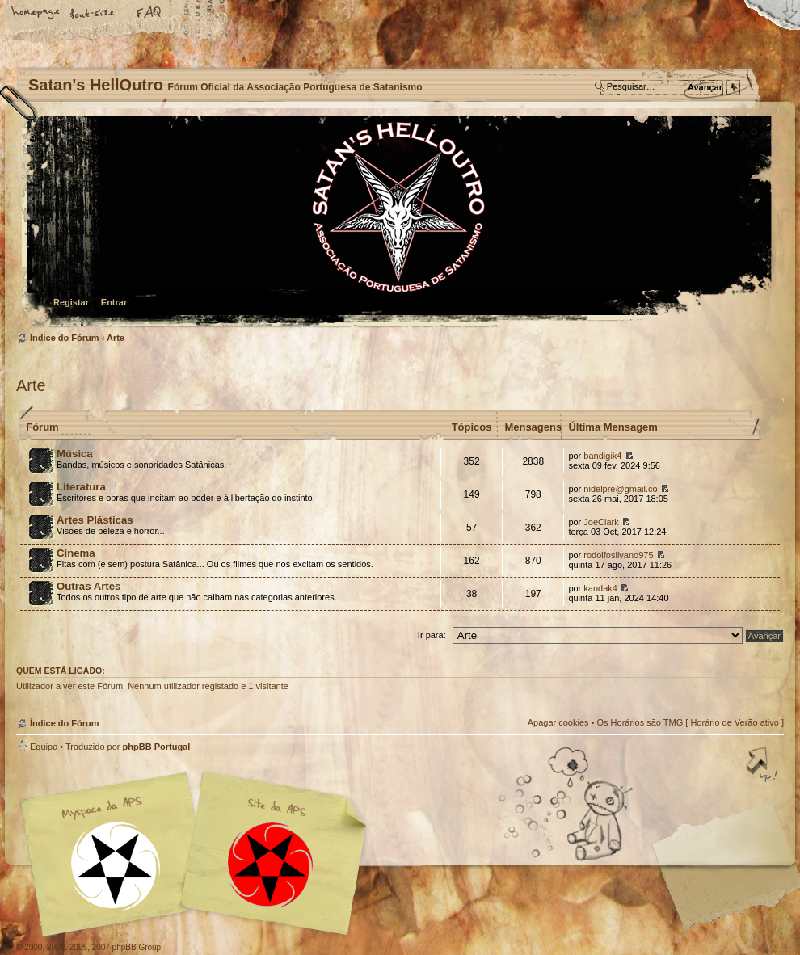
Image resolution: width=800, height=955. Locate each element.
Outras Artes (88, 586)
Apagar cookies (558, 722)
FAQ (149, 13)
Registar (71, 302)
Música (75, 454)
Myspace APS (198, 854)
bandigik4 (602, 456)
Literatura (81, 487)
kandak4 (600, 588)
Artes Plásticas (95, 520)
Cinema (76, 553)
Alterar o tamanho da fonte (93, 13)
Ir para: (432, 635)
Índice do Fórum (398, 223)
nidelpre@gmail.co (620, 489)
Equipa (43, 746)
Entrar (114, 302)
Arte (115, 338)
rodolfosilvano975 (618, 555)
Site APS (270, 864)
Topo (763, 766)
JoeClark (600, 522)
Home (36, 13)
